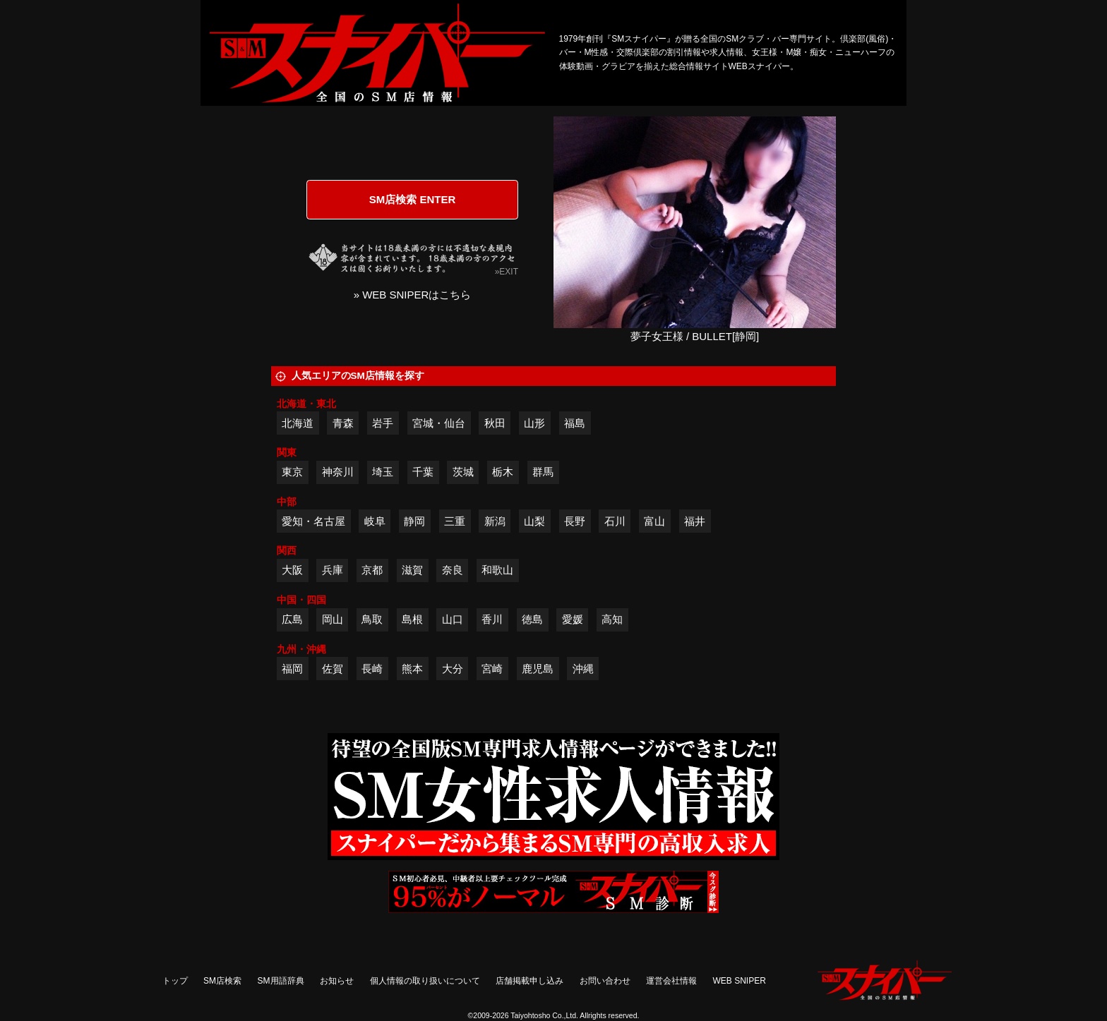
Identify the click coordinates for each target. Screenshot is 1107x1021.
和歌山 (497, 570)
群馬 (543, 472)
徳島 (532, 619)
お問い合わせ (605, 981)
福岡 (292, 669)
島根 (412, 619)
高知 (612, 619)
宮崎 (492, 669)
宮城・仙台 (438, 423)
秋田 (494, 423)
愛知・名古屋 (313, 521)
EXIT (508, 272)
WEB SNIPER (739, 981)
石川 (615, 521)
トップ (175, 981)
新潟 (494, 521)
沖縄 (583, 669)
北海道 (297, 423)
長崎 (372, 669)
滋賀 (412, 570)
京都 (372, 570)
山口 (452, 619)
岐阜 (374, 521)
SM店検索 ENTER (412, 199)
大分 (452, 669)
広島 (292, 619)
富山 (654, 521)
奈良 (452, 570)
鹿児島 (538, 669)
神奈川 (338, 472)
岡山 (332, 619)
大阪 (292, 570)
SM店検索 (222, 981)
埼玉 (382, 472)
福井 (694, 521)
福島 (574, 423)
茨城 (463, 472)
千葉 (422, 472)
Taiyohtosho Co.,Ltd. (544, 1015)
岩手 (382, 423)
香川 (492, 619)
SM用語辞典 (281, 981)
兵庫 (332, 570)
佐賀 (332, 669)
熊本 (412, 669)
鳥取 (372, 619)
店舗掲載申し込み (529, 981)
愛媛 (572, 619)
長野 (574, 521)
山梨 (534, 521)
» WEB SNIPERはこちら (413, 295)
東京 (292, 472)
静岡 (414, 521)
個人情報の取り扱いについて (425, 981)
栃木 (502, 472)
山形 (534, 423)
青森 (343, 423)
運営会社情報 (671, 981)
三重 (454, 521)
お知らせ (337, 981)
